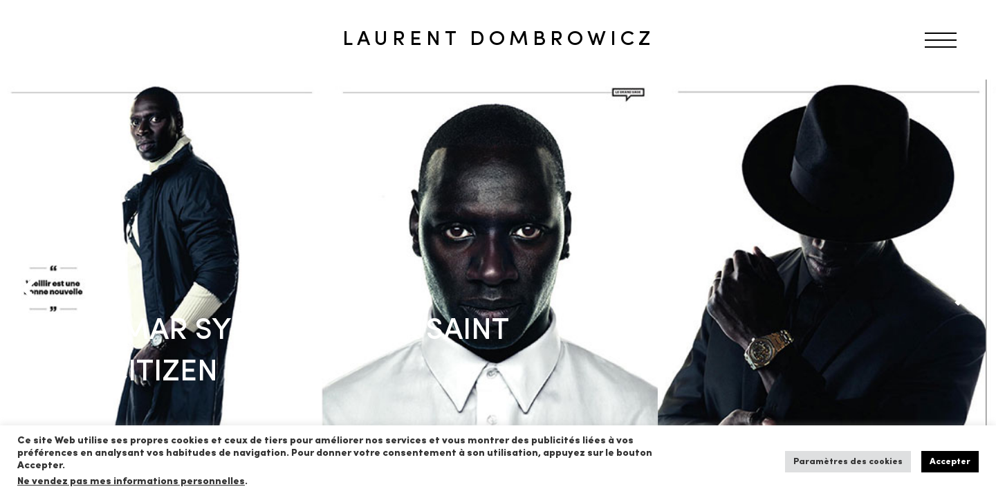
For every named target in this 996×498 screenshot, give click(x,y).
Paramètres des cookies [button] (848, 461)
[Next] (961, 289)
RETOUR (57, 106)
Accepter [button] (950, 461)
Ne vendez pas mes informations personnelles (131, 482)
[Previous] (34, 289)
